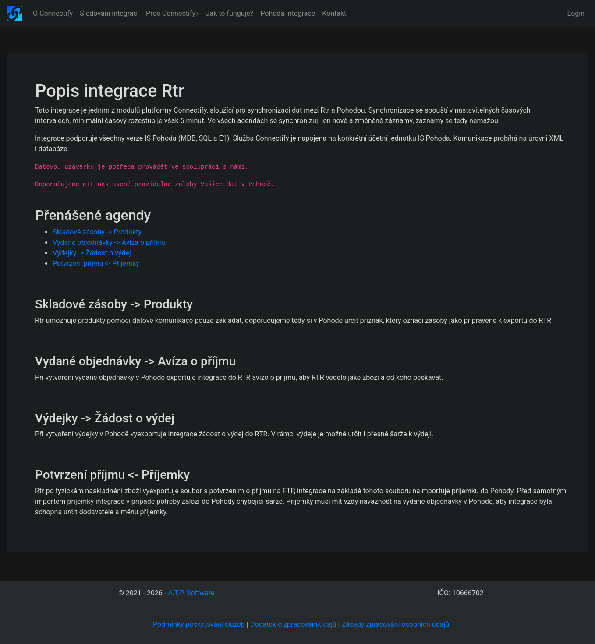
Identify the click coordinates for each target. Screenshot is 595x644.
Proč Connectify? (172, 13)
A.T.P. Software (191, 593)
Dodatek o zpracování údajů (293, 624)
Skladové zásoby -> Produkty (97, 232)
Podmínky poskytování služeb (199, 624)
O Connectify (53, 13)
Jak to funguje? (230, 13)
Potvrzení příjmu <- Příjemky (96, 263)
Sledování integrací (109, 13)
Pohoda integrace (287, 13)
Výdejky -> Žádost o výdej (92, 253)
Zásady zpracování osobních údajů (395, 624)
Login (575, 13)
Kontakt (334, 13)
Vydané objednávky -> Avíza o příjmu (109, 242)
